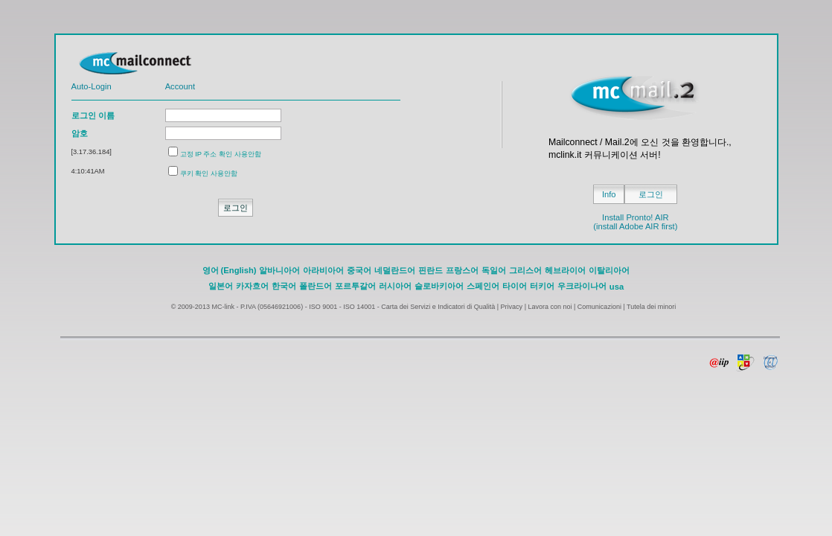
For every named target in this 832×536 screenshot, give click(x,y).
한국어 (284, 285)
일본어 (220, 285)
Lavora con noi (550, 306)
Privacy (512, 306)
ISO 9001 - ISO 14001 (342, 306)
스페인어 (483, 285)
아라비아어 (323, 270)
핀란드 (430, 270)
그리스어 (525, 270)
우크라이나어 (582, 285)
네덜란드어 (394, 270)
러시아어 (395, 285)
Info (609, 194)
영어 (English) (229, 270)
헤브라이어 (565, 270)
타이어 (514, 285)
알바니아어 (279, 270)
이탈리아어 (609, 270)
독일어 (493, 270)
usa (616, 286)
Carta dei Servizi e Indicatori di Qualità (438, 306)
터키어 (542, 285)
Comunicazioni (599, 306)
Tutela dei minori (651, 306)
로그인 (651, 194)
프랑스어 (462, 270)
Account (180, 86)
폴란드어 (315, 285)
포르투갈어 (355, 285)
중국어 (359, 270)
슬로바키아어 (439, 285)
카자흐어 (252, 285)
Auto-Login (91, 86)
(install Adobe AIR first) (635, 226)
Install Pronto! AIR (635, 217)
